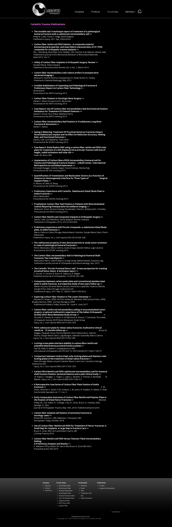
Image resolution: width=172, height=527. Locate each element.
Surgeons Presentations (107, 488)
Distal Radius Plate (65, 493)
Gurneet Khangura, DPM (64, 302)
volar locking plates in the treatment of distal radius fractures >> (70, 357)
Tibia (82, 491)
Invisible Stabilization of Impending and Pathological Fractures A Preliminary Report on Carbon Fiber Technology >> (65, 86)
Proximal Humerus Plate (67, 496)
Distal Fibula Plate (64, 486)
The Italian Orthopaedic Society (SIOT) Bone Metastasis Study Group (70, 318)
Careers (47, 488)
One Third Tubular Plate (66, 498)
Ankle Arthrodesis (86, 498)
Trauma (102, 486)
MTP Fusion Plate (64, 503)
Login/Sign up (116, 512)
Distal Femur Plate (65, 488)
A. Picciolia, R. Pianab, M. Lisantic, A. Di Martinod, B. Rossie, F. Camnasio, (70, 316)
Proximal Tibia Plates (65, 491)
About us (48, 486)
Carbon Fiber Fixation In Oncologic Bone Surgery (58, 98)
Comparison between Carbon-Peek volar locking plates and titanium (67, 356)
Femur (83, 488)
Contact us (48, 490)
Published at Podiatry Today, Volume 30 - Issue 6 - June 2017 (61, 304)
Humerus (84, 486)
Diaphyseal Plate (64, 501)
